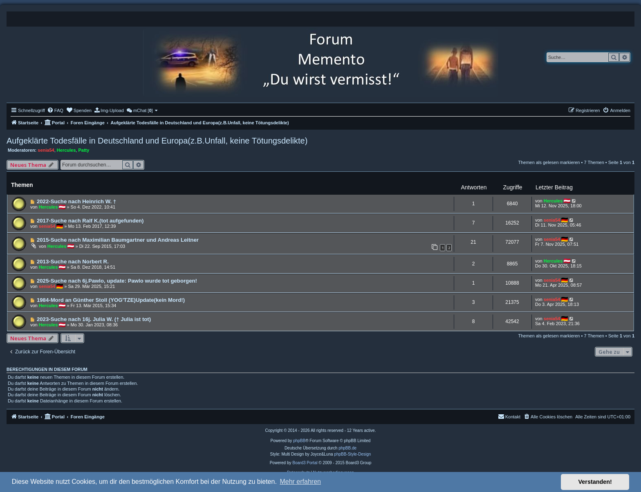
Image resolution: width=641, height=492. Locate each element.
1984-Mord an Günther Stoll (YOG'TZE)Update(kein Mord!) (111, 300)
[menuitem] (55, 110)
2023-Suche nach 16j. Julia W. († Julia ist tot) (94, 319)
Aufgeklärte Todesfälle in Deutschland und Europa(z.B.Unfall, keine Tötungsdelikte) (157, 140)
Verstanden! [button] (595, 482)
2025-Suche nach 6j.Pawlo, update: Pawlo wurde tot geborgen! (117, 281)
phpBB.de (347, 448)
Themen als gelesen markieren (549, 162)
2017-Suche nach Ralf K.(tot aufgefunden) (90, 221)
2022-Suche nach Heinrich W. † (76, 201)
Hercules (66, 150)
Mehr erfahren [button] (300, 481)
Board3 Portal (304, 463)
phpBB (299, 440)
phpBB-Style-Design (352, 454)
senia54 (46, 150)
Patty (83, 150)
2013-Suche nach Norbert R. (73, 261)
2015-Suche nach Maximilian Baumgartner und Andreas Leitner (118, 240)
